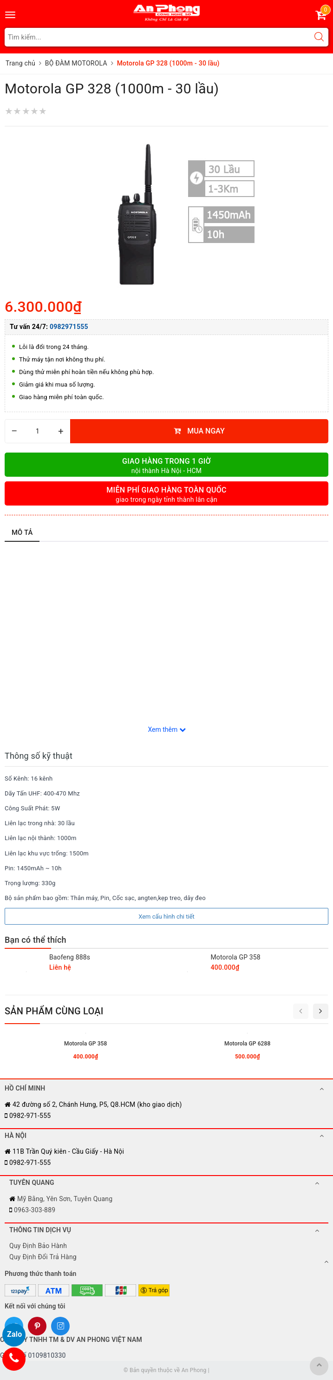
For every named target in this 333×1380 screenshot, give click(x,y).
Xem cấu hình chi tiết (166, 916)
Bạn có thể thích (35, 940)
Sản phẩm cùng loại (54, 1011)
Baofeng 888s (69, 957)
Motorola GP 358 (236, 957)
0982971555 (69, 326)
